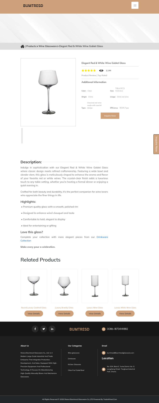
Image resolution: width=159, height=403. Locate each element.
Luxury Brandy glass (64, 307)
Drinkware (72, 359)
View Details (34, 313)
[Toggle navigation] (134, 5)
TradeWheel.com (110, 399)
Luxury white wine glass (125, 307)
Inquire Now (110, 115)
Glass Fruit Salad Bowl (76, 370)
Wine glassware (47, 46)
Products (31, 46)
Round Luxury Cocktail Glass (33, 307)
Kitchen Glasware (74, 364)
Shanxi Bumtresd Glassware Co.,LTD (78, 399)
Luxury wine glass (95, 307)
